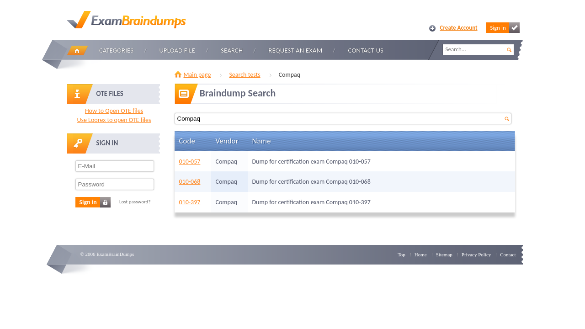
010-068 (190, 182)
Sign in (504, 27)
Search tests (244, 75)
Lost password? (135, 202)
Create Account (459, 27)
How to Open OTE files (114, 111)
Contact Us (365, 50)
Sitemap (444, 254)
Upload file (177, 50)
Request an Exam (295, 50)
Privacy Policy (476, 254)
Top (401, 254)
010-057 (190, 161)
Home (77, 50)
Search (232, 50)
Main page (197, 75)
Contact (508, 254)
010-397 (190, 202)
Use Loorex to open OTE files (114, 120)
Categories (116, 50)
